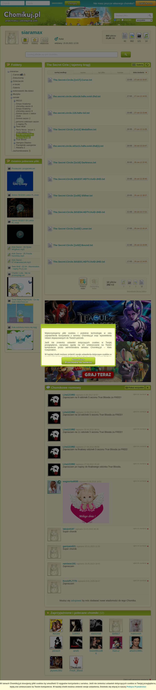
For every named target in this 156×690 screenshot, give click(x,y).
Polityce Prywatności (136, 687)
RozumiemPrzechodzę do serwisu (78, 361)
